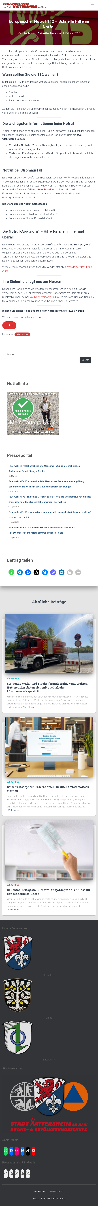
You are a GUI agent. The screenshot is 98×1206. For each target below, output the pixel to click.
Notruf (9, 325)
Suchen (11, 354)
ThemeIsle (60, 1198)
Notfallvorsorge (43, 297)
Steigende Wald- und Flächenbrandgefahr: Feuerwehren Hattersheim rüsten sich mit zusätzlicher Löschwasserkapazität (47, 687)
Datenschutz (57, 1191)
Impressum (39, 1191)
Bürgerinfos (22, 334)
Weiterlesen (28, 707)
